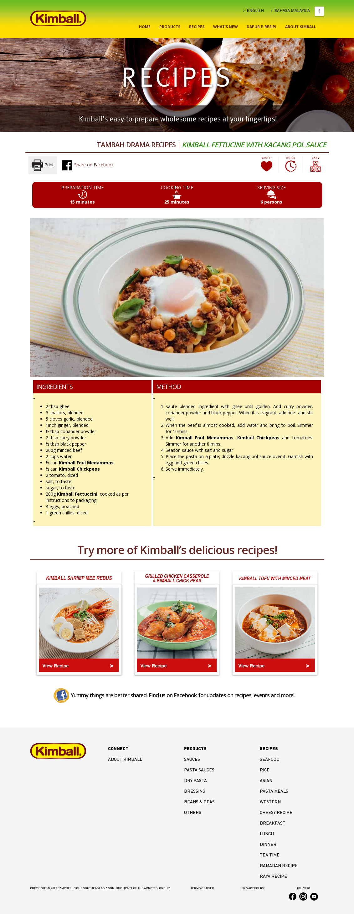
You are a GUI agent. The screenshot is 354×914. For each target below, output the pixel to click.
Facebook (319, 11)
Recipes (196, 26)
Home (145, 26)
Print (43, 165)
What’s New (225, 26)
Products (169, 26)
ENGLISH (253, 10)
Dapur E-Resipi (261, 26)
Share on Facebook (87, 165)
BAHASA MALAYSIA (290, 10)
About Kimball (300, 26)
